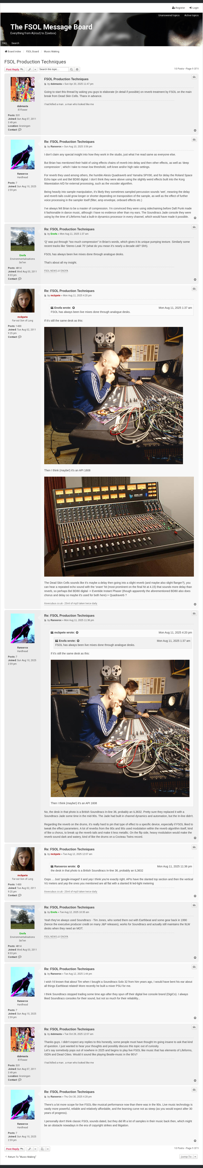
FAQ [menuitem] (4, 43)
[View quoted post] (74, 308)
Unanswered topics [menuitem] (169, 15)
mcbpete (22, 317)
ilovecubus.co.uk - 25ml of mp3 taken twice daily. (71, 603)
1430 (18, 326)
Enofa (22, 255)
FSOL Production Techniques (35, 62)
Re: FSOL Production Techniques (69, 141)
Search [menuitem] (15, 43)
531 (18, 115)
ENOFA (64, 270)
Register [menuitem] (178, 7)
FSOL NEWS (50, 270)
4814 (18, 268)
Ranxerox (22, 173)
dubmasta (22, 106)
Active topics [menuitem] (191, 15)
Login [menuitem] (194, 7)
